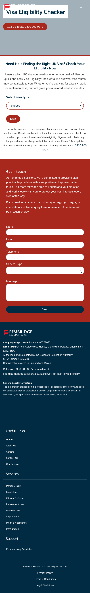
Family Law (11, 492)
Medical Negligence (16, 523)
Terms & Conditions (45, 579)
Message (11, 281)
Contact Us (12, 458)
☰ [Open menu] (81, 8)
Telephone (12, 251)
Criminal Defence (14, 498)
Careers (10, 452)
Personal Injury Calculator (19, 549)
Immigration (12, 529)
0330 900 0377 (24, 369)
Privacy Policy (45, 573)
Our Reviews (12, 464)
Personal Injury (13, 486)
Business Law (13, 511)
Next (13, 119)
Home (9, 440)
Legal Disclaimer (45, 585)
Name (10, 226)
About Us (11, 446)
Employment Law (15, 504)
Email (9, 239)
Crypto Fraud (12, 517)
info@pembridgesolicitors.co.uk (22, 373)
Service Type (14, 264)
